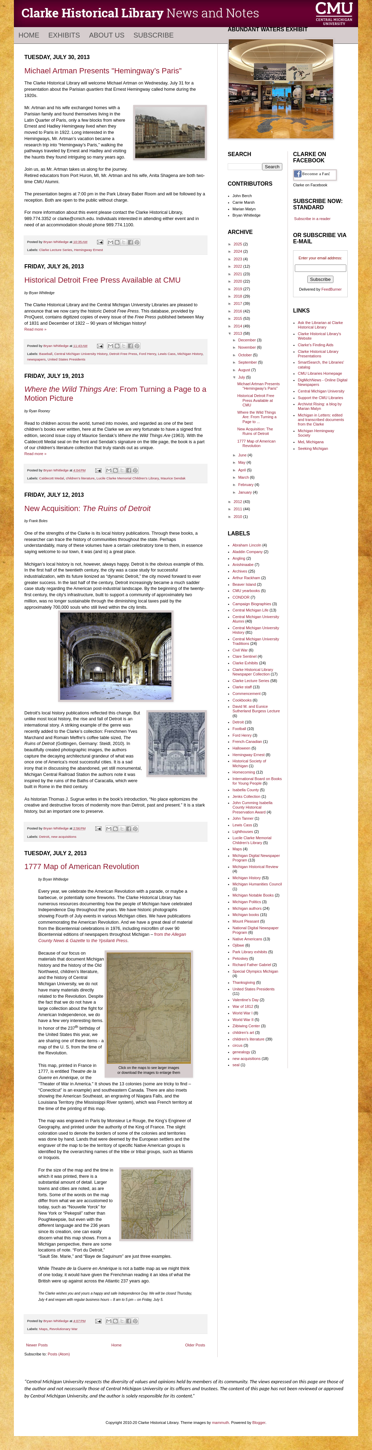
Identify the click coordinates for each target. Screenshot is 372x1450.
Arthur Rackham (246, 578)
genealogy (241, 1052)
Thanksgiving (244, 982)
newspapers (36, 359)
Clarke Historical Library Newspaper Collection (253, 671)
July (242, 377)
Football (239, 729)
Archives (240, 571)
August (244, 370)
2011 (238, 509)
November (247, 347)
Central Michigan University (321, 391)
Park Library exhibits (250, 952)
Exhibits (64, 35)
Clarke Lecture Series (55, 250)
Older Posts (195, 1345)
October (245, 355)
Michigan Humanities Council (257, 884)
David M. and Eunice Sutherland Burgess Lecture (256, 708)
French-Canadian (247, 741)
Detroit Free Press (123, 354)
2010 (238, 517)
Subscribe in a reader (312, 219)
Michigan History (189, 354)
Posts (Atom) (59, 1354)
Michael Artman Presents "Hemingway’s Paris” (102, 70)
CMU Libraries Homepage (320, 373)
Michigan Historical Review (255, 867)
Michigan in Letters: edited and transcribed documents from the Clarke (321, 419)
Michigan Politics (247, 902)
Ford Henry (147, 354)
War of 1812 (243, 1006)
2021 (238, 274)
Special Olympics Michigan (255, 971)
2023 (238, 259)
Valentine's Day (246, 1000)
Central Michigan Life (250, 610)
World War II (243, 1020)
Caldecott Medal (51, 478)
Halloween (241, 748)
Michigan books (246, 915)
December (247, 340)
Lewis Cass (167, 354)
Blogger (258, 1422)
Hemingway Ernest (88, 250)
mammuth (220, 1422)
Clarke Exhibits (245, 663)
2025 (238, 244)
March (244, 477)
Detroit (44, 837)
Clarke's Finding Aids (315, 345)
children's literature (80, 478)
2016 (238, 311)
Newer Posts (37, 1345)
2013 (238, 333)
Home (28, 35)
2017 (238, 303)
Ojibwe (238, 945)
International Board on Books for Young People (257, 781)
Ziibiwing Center (246, 1026)
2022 (238, 266)
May (242, 462)
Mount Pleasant (246, 921)
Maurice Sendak (173, 478)
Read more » (35, 329)
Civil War (240, 650)
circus (238, 1045)
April (242, 470)
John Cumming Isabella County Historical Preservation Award (253, 807)
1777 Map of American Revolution (81, 866)
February (246, 485)
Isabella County (246, 790)
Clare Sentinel (245, 656)
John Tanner (243, 818)
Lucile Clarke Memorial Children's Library (128, 478)
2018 (238, 296)
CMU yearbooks (246, 591)
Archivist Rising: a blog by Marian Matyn (320, 406)
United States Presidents (67, 359)
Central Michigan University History (80, 354)
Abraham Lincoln (247, 545)
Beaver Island (244, 584)
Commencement (247, 693)
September (248, 362)
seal (236, 1065)
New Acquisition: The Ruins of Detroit (255, 431)
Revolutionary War (63, 1329)
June (243, 455)
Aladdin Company (248, 552)
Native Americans (247, 939)
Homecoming (244, 772)
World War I (242, 1013)
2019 (238, 289)
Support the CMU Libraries (320, 398)
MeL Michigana (311, 442)
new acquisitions (63, 837)
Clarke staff (242, 687)
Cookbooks (242, 700)
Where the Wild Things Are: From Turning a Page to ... (256, 416)
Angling (239, 558)
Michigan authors (247, 908)
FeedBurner (332, 289)
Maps (43, 1329)
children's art (243, 1032)
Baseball (45, 354)
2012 (238, 502)
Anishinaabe (243, 564)
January (245, 492)
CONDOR (241, 597)
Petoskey (240, 958)
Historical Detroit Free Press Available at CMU (102, 280)
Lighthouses (243, 831)
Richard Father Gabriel (252, 965)
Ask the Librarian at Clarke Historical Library (320, 325)
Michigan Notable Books (253, 895)
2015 (238, 318)
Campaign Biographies (252, 604)
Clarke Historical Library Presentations (318, 353)
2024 (238, 251)
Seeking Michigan (313, 448)
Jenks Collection (246, 796)
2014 (238, 326)
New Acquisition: (87, 508)
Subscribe (154, 35)
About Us (106, 35)
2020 (238, 281)
